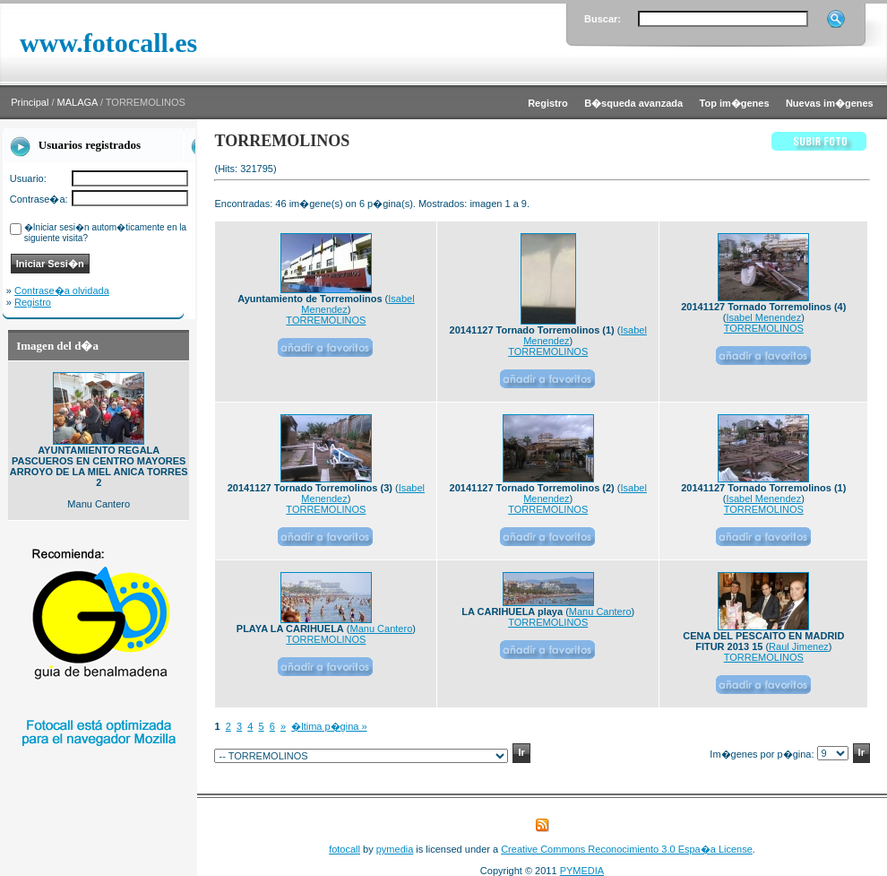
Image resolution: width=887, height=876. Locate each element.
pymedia (395, 849)
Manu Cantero (381, 628)
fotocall (344, 849)
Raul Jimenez (799, 646)
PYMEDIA (582, 870)
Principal (29, 102)
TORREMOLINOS (326, 320)
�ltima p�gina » (328, 726)
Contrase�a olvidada (61, 290)
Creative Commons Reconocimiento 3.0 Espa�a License (627, 849)
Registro (32, 302)
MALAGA (77, 102)
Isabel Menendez (763, 317)
